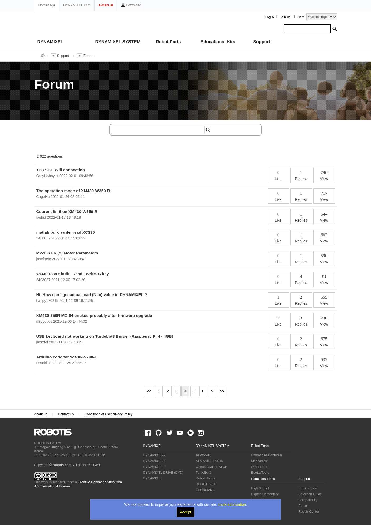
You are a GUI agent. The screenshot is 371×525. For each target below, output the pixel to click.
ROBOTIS (55, 432)
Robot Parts (168, 41)
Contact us (66, 414)
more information (232, 504)
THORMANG (205, 490)
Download (131, 5)
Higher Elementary (265, 494)
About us (40, 414)
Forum (303, 506)
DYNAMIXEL (50, 41)
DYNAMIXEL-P (154, 467)
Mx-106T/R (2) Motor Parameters (67, 253)
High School (260, 488)
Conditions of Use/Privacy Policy (108, 414)
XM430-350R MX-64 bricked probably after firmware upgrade (94, 315)
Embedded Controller (267, 455)
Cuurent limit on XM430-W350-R (67, 211)
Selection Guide (310, 494)
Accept (185, 512)
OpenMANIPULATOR (212, 467)
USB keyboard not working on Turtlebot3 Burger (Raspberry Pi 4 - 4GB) (105, 336)
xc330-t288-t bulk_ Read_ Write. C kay (72, 274)
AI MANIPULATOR (210, 461)
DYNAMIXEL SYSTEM (118, 41)
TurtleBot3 (203, 472)
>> (222, 391)
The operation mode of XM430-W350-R (73, 190)
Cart (301, 17)
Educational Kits (218, 41)
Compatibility (308, 500)
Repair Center (309, 511)
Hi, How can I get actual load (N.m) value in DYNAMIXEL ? (91, 294)
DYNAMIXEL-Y (154, 455)
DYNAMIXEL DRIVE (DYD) (163, 472)
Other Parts (259, 467)
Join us (285, 17)
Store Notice (308, 488)
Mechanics (259, 461)
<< (149, 391)
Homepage (46, 5)
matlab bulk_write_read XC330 (65, 232)
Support (261, 41)
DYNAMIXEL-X (154, 461)
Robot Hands (205, 478)
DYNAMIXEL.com (76, 5)
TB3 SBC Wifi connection (60, 170)
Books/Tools (260, 472)
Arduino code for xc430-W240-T (66, 357)
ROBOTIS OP (206, 484)
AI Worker (203, 455)
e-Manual (105, 5)
